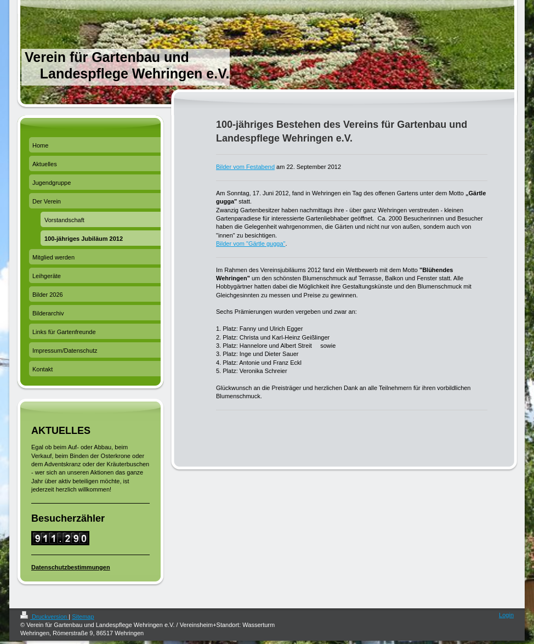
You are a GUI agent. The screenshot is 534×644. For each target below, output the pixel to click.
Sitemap (83, 616)
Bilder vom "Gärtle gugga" (250, 243)
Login (506, 615)
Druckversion (44, 616)
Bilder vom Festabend (245, 166)
